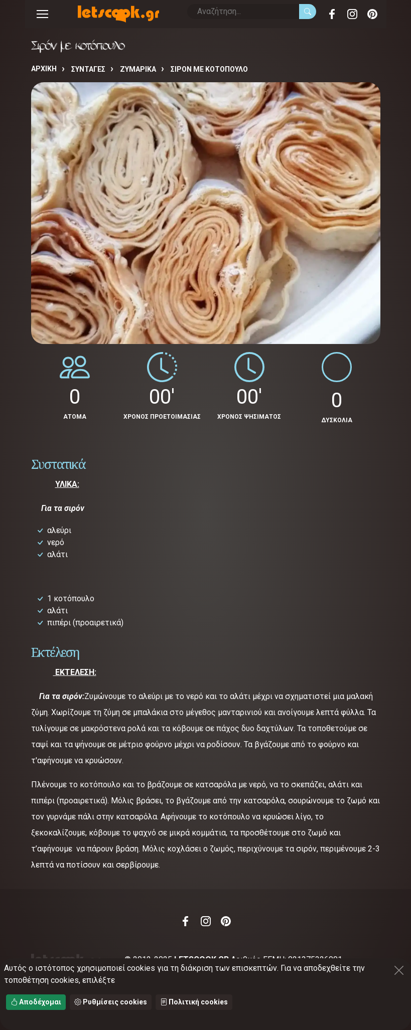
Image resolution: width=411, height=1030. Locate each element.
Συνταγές (88, 69)
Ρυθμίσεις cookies (110, 1002)
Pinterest (372, 14)
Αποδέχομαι (36, 1002)
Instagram (352, 14)
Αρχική (44, 69)
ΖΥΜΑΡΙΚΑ (138, 69)
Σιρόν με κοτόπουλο (209, 69)
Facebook (332, 14)
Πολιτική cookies (194, 1002)
